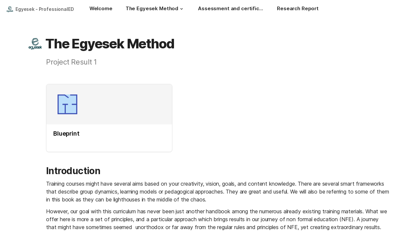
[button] (181, 9)
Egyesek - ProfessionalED (44, 9)
